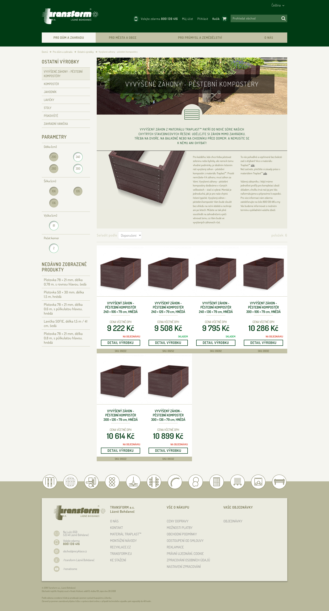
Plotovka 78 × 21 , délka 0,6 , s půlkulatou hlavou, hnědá (63, 308)
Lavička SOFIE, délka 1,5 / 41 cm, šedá (65, 323)
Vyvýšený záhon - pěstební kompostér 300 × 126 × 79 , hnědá (120, 415)
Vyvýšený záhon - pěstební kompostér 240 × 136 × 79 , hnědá (216, 307)
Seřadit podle (107, 235)
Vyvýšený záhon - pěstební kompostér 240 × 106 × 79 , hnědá (121, 307)
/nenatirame (70, 569)
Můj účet (187, 19)
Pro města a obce (123, 38)
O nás (268, 38)
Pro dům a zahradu (69, 38)
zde (253, 165)
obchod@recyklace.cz (75, 551)
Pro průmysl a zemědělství (200, 38)
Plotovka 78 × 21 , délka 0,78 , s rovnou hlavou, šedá (65, 282)
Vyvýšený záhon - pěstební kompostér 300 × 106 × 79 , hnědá (263, 307)
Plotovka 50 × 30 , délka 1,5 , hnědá (64, 294)
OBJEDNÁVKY (233, 521)
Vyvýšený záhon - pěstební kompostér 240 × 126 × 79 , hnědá (168, 307)
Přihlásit (202, 19)
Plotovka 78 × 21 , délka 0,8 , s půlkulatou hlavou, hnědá (63, 338)
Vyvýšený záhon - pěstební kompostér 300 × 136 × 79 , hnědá (168, 415)
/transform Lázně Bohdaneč (79, 560)
